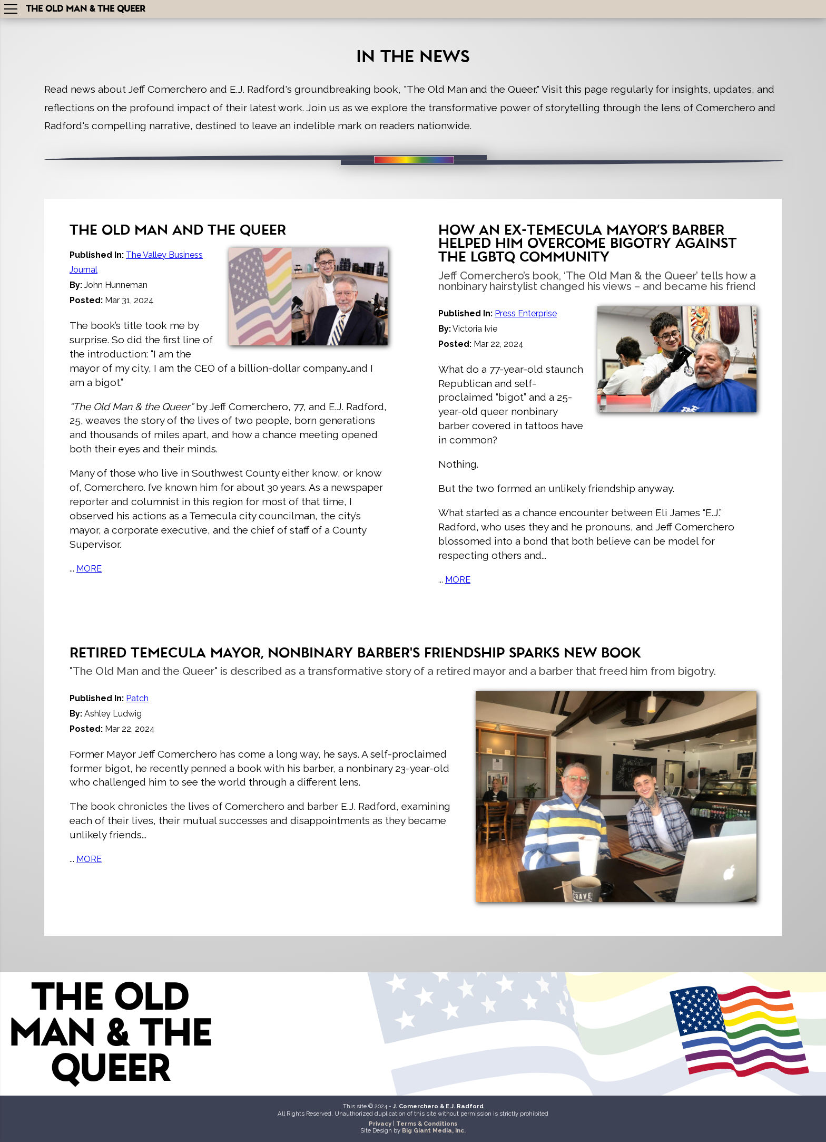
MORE (89, 569)
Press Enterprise (526, 313)
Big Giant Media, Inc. (434, 1130)
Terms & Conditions (426, 1123)
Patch (137, 698)
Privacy (380, 1123)
